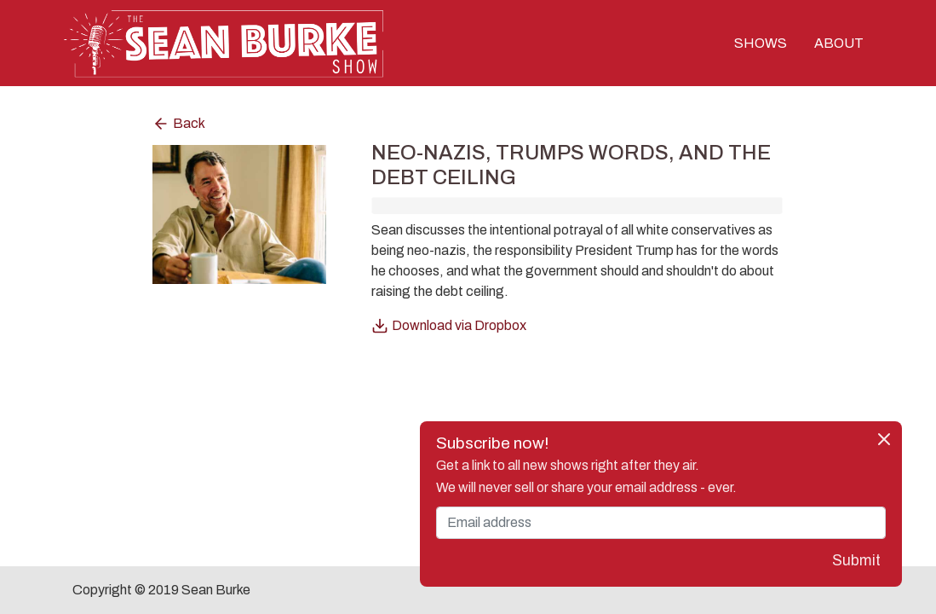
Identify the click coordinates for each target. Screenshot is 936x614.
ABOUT (839, 43)
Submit (856, 561)
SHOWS (760, 43)
